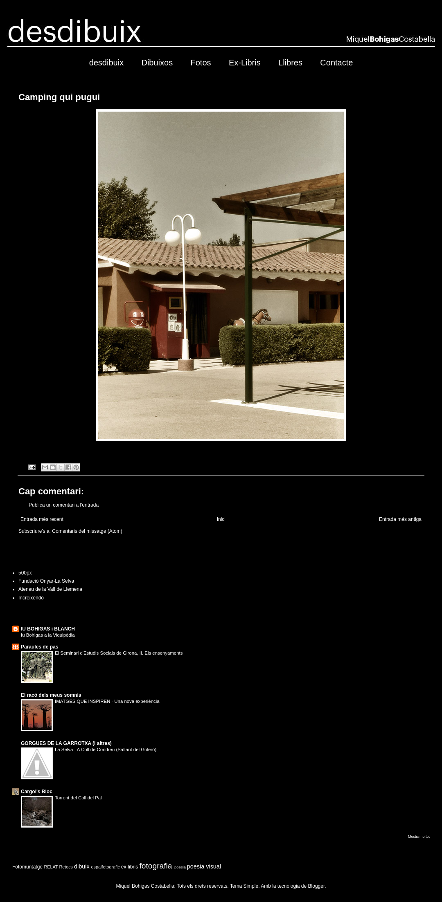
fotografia (156, 866)
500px (25, 573)
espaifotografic (105, 866)
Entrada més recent (41, 519)
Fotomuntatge (27, 867)
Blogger (316, 886)
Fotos (201, 62)
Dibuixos (157, 62)
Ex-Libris (245, 62)
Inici (221, 519)
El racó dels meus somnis (51, 695)
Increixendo (31, 598)
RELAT (51, 866)
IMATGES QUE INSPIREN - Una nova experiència (107, 701)
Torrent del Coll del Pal (78, 797)
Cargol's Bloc (36, 791)
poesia (180, 867)
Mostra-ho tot (419, 837)
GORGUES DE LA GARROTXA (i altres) (66, 743)
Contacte (336, 62)
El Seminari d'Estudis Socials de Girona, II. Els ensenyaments (119, 653)
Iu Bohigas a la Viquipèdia (48, 635)
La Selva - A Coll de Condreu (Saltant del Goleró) (105, 749)
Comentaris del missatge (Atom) (87, 531)
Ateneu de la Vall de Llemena (50, 589)
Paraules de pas (39, 647)
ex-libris (129, 867)
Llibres (290, 62)
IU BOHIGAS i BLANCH (48, 629)
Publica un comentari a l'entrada (64, 505)
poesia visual (204, 866)
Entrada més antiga (400, 519)
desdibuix (106, 62)
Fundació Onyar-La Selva (46, 581)
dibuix (82, 866)
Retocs (66, 866)
